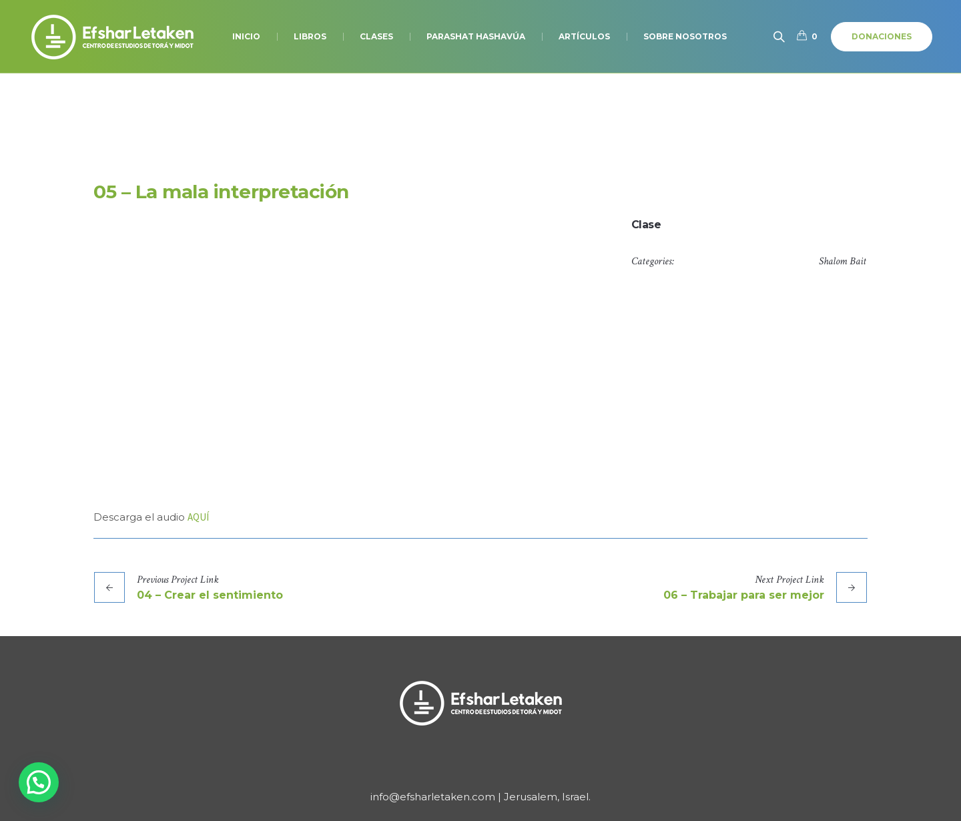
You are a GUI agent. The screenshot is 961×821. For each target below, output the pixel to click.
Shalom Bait (842, 261)
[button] (39, 782)
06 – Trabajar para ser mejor (743, 595)
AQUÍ (198, 517)
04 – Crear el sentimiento (210, 595)
